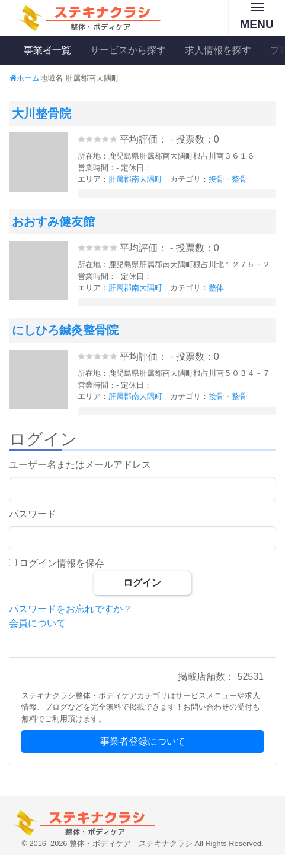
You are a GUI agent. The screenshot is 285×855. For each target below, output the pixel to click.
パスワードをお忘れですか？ (70, 609)
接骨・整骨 (228, 179)
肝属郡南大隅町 (135, 179)
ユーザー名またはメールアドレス (80, 465)
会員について (37, 623)
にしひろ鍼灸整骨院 (65, 330)
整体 (216, 287)
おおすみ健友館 (53, 221)
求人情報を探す (218, 50)
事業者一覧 (47, 50)
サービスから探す (128, 50)
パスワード (32, 514)
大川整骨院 (41, 113)
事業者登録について (142, 741)
